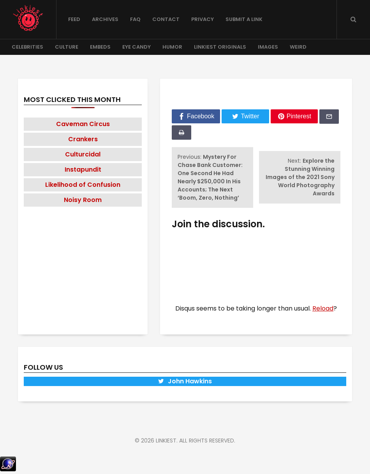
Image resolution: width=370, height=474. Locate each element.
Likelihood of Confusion (82, 184)
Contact (166, 19)
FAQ (135, 19)
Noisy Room (83, 199)
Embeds (100, 47)
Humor (172, 47)
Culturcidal (82, 154)
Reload (322, 308)
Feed (74, 19)
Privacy (202, 19)
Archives (105, 19)
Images (268, 47)
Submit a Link (244, 19)
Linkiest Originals (220, 47)
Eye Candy (136, 47)
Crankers (83, 139)
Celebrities (27, 47)
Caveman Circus (83, 123)
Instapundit (83, 169)
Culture (66, 47)
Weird (298, 47)
